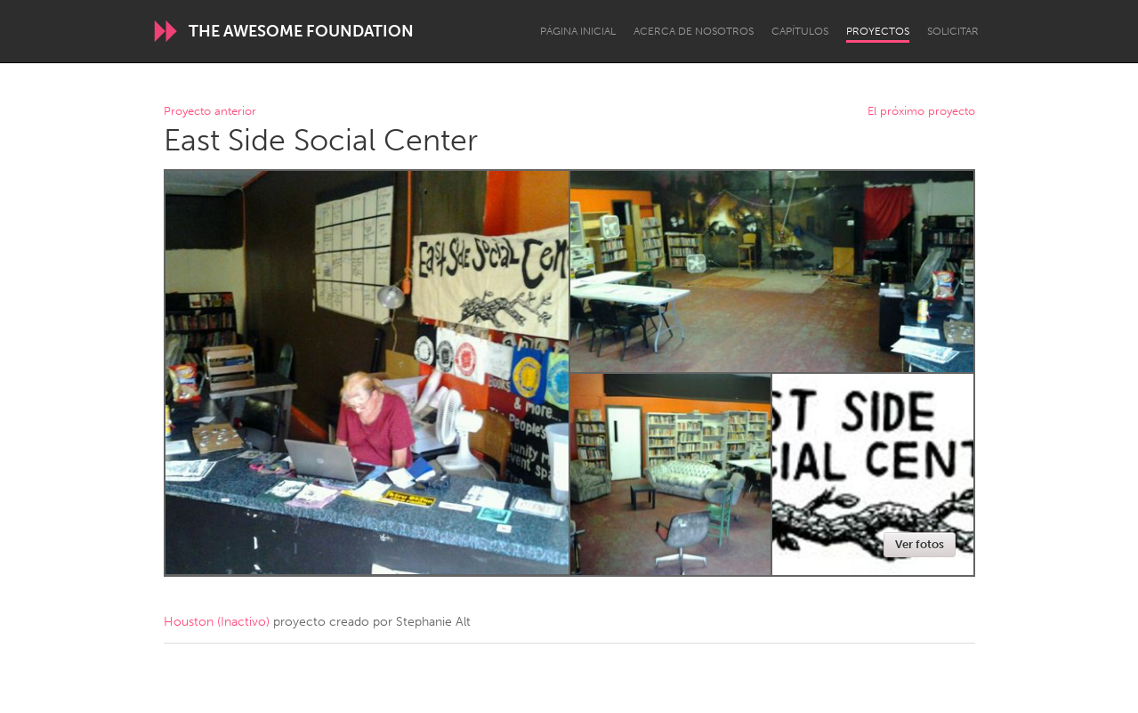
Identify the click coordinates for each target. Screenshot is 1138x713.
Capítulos (799, 31)
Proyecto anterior (210, 111)
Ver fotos (919, 544)
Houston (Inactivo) (217, 621)
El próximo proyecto (921, 111)
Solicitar (953, 31)
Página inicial (578, 31)
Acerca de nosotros (694, 31)
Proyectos (877, 31)
